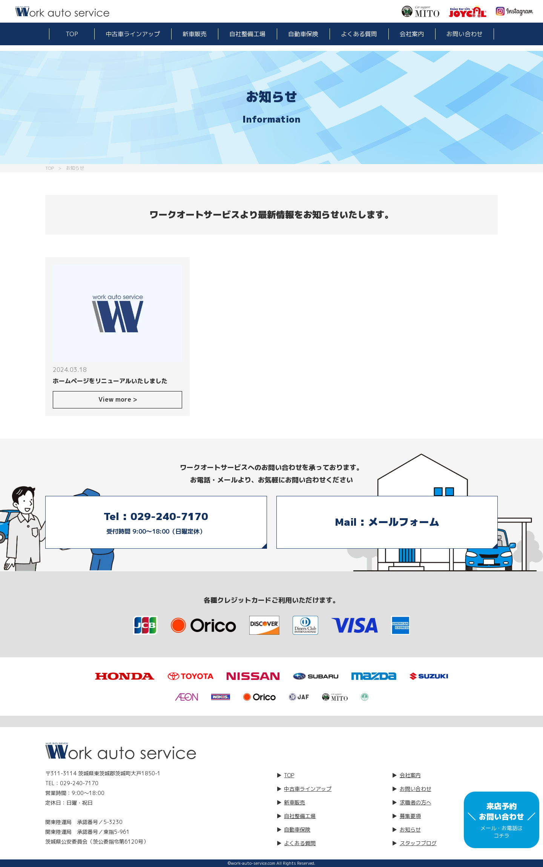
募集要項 (410, 815)
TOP (72, 34)
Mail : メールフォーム (387, 522)
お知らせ (410, 829)
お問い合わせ (464, 34)
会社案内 (412, 34)
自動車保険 (303, 34)
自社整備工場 (247, 34)
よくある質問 (359, 34)
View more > (117, 399)
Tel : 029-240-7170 (156, 523)
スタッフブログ (418, 843)
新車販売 (195, 34)
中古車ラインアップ (133, 34)
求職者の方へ (415, 802)
